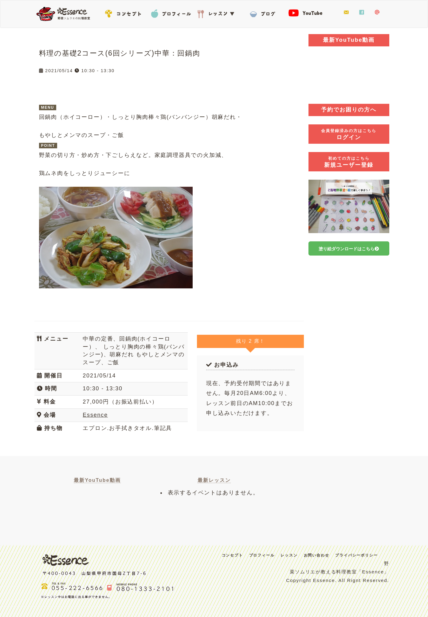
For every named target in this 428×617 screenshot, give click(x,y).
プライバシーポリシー (356, 555)
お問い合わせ (346, 12)
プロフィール (171, 12)
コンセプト (125, 12)
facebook (361, 12)
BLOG (263, 12)
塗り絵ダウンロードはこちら (349, 248)
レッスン (217, 12)
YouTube (309, 12)
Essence (65, 13)
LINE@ (377, 12)
